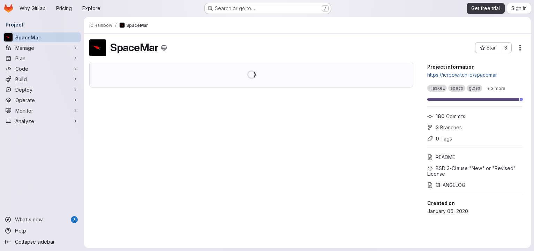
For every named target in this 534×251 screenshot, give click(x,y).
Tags (439, 139)
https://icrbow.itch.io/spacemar (462, 75)
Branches (444, 127)
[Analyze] (42, 121)
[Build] (42, 79)
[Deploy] (42, 89)
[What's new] (42, 220)
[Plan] (42, 58)
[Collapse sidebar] (42, 242)
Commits (446, 116)
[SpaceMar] (42, 37)
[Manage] (42, 48)
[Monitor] (42, 110)
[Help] (42, 231)
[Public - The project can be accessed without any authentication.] (164, 48)
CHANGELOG (446, 185)
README (441, 157)
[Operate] (42, 100)
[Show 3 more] (496, 88)
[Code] (42, 69)
